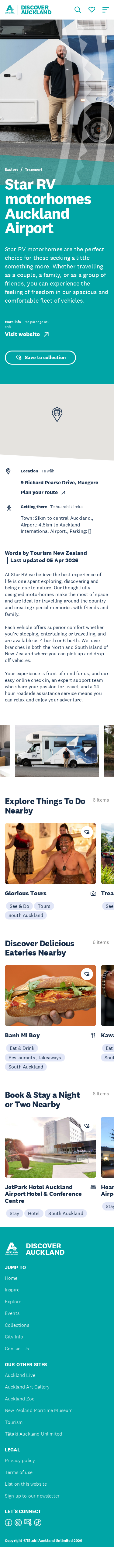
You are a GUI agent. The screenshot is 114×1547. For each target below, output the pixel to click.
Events (12, 1313)
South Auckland (26, 915)
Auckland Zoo (20, 1399)
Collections (17, 1325)
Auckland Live (20, 1375)
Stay (14, 1213)
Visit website (27, 334)
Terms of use (19, 1472)
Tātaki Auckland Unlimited (33, 1434)
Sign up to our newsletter (32, 1496)
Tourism (13, 1422)
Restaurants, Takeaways (35, 1057)
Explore (11, 169)
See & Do (19, 906)
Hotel (34, 1213)
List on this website (26, 1484)
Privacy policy (20, 1460)
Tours (44, 906)
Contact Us (17, 1348)
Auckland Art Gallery (27, 1387)
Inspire (12, 1290)
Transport (33, 169)
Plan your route (43, 492)
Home (11, 1278)
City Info (14, 1337)
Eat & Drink (22, 1048)
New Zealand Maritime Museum (38, 1410)
